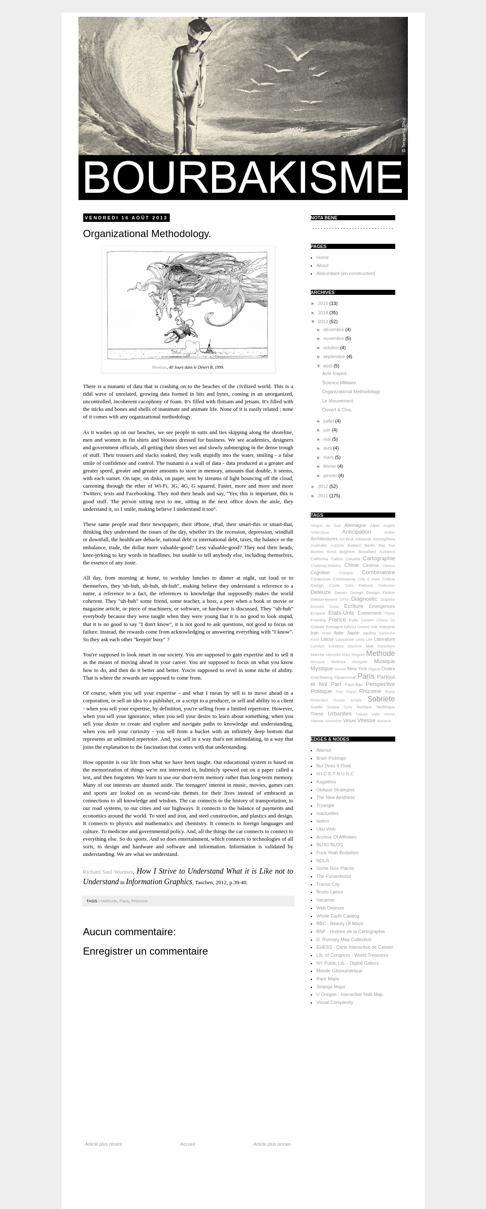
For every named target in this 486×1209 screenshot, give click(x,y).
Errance (318, 613)
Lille (369, 639)
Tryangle (325, 805)
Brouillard (367, 551)
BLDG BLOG (329, 844)
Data (349, 585)
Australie (319, 545)
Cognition (320, 572)
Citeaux (389, 566)
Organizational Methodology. (351, 391)
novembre (334, 338)
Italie (338, 632)
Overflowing (322, 677)
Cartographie (379, 558)
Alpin (375, 525)
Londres (336, 646)
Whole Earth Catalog (337, 915)
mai (327, 439)
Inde (374, 627)
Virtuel (349, 720)
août (328, 365)
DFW (344, 599)
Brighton (347, 551)
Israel (326, 633)
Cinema (371, 565)
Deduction (386, 585)
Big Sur (387, 545)
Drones (317, 606)
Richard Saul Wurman (108, 872)
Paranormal (345, 677)
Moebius (159, 367)
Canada (352, 558)
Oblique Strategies (335, 789)
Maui (346, 655)
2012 (324, 486)
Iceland (363, 627)
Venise (389, 714)
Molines (338, 661)
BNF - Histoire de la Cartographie (350, 931)
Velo (376, 714)
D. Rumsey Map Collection (343, 939)
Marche (318, 654)
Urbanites (339, 713)
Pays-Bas (354, 684)
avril (328, 448)
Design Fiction (381, 592)
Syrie (348, 707)
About (322, 265)
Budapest (387, 552)
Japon (353, 632)
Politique (321, 691)
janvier (330, 475)
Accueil (187, 1144)
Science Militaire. (339, 382)
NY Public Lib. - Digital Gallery (347, 963)
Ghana (381, 620)
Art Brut (346, 539)
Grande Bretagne (327, 626)
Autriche (337, 545)
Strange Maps (330, 986)
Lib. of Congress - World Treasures (352, 955)
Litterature (384, 639)
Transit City (327, 884)
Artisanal (363, 539)
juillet (329, 421)
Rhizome (139, 901)
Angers (389, 526)
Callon (337, 558)
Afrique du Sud (326, 526)
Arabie (389, 532)
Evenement (369, 612)
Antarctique (320, 532)
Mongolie (359, 662)
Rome (390, 692)
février (330, 466)
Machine (355, 646)
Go (392, 620)
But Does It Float (333, 765)
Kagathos (326, 781)
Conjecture (321, 579)
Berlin (369, 545)
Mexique (318, 662)
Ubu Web (326, 828)
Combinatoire (378, 572)
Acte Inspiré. (335, 373)
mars (329, 457)
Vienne (317, 720)
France (337, 619)
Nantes (340, 669)
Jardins (369, 633)
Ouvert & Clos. (337, 409)
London (318, 646)
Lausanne (345, 639)
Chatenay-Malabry (326, 566)
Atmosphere (383, 539)
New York (357, 668)
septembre (335, 356)
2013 (324, 321)
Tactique (364, 706)
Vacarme (325, 899)
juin (327, 429)
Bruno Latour (329, 891)
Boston (317, 551)
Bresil (331, 552)
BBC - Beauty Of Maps (339, 923)
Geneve (367, 620)
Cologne (346, 573)
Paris (124, 901)
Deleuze (321, 592)
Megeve (358, 655)
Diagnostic (364, 599)
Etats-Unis (341, 613)
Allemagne (355, 525)
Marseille (333, 655)
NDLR (322, 860)
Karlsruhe (387, 633)
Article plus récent (103, 1144)
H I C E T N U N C (335, 773)
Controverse (344, 579)
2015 (324, 303)
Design (356, 592)
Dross (334, 606)
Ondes (388, 668)
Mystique (322, 668)
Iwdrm (322, 820)
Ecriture (353, 606)
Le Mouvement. (338, 400)
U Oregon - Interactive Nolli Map (349, 994)
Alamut (323, 750)
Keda (315, 639)
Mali (370, 646)
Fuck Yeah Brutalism (337, 852)
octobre (331, 347)
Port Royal (346, 692)
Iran (315, 632)
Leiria (360, 639)
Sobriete (381, 699)
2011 (324, 495)
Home (322, 257)
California (320, 558)
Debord (365, 585)
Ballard (354, 545)
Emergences (382, 606)
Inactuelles (327, 813)
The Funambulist (333, 876)
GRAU (350, 626)
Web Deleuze (330, 907)
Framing (318, 620)
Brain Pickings (331, 758)
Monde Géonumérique (339, 970)
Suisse (333, 706)
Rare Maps (327, 978)
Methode (109, 901)
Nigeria (374, 669)
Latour (327, 639)
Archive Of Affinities (336, 836)
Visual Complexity (334, 1002)
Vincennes (333, 721)
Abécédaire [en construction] (345, 273)
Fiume (390, 613)
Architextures (324, 538)
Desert (341, 592)
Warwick (384, 721)
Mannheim (386, 646)
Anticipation (356, 532)
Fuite (353, 620)
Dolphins (387, 599)
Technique (385, 706)
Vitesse (366, 720)
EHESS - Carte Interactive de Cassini (354, 947)
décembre (334, 329)
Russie (339, 700)
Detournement (324, 599)
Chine (351, 565)
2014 (324, 312)
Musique (384, 661)
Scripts (356, 700)
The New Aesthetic (335, 797)
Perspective (380, 684)
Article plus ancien (272, 1144)
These (317, 713)
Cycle (334, 585)
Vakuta (362, 714)
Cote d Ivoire (369, 579)
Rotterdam (319, 700)
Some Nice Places (335, 868)
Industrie (387, 626)
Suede (317, 706)
